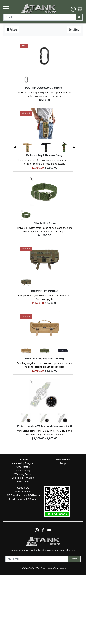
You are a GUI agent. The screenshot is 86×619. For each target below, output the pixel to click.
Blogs (63, 463)
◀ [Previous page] (15, 147)
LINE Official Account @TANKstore (22, 495)
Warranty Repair (22, 474)
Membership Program (23, 463)
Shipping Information (23, 478)
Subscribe (74, 558)
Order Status (23, 467)
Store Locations (23, 491)
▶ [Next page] (74, 147)
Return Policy (23, 470)
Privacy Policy (23, 481)
